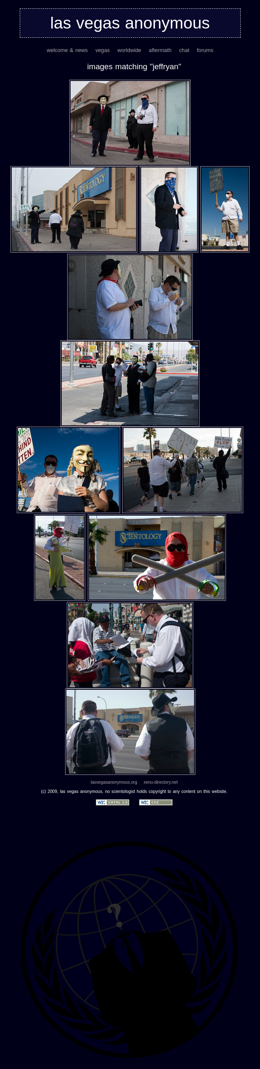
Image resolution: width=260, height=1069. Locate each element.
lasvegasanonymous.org (114, 782)
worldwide (129, 50)
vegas (102, 50)
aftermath (160, 50)
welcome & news (67, 50)
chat (184, 50)
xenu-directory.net (161, 782)
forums (205, 50)
